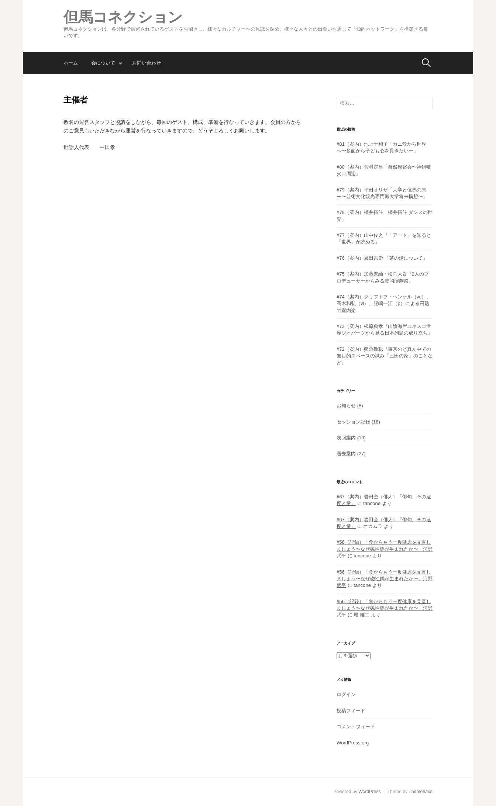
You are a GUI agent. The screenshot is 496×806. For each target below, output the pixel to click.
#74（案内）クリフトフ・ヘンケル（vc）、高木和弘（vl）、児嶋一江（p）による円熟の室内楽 (384, 303)
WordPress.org (353, 743)
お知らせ (346, 405)
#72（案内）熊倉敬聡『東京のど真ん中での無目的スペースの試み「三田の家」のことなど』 (385, 356)
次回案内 (346, 437)
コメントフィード (356, 726)
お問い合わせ (146, 63)
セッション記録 (353, 422)
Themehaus (421, 791)
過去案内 (346, 453)
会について (103, 63)
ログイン (346, 694)
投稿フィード (351, 710)
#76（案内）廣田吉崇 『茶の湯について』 (382, 258)
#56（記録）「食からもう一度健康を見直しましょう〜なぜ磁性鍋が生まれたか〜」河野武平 (385, 548)
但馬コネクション (123, 17)
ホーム (70, 63)
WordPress (369, 791)
